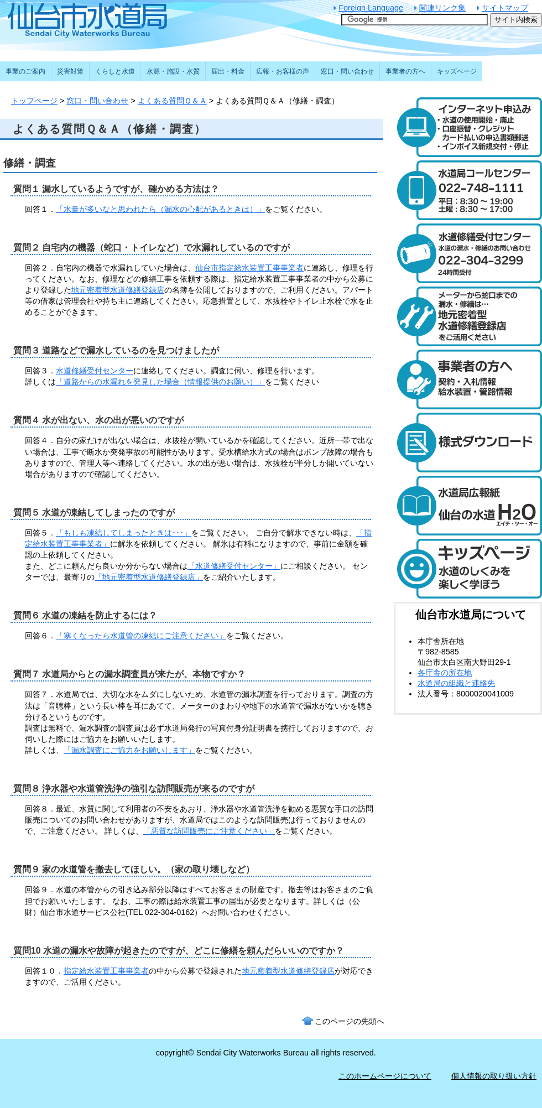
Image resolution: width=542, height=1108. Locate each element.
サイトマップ (505, 7)
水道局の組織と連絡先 (456, 683)
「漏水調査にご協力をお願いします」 (129, 750)
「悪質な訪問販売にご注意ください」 (209, 830)
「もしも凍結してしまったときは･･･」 (123, 532)
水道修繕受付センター (94, 370)
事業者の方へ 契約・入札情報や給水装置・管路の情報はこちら (468, 379)
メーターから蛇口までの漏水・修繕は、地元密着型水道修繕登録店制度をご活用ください (468, 316)
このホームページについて (384, 1075)
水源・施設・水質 (173, 71)
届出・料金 (227, 71)
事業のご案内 (25, 71)
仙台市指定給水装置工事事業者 (249, 267)
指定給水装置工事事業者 (106, 970)
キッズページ (457, 71)
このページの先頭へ (349, 1021)
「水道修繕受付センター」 (233, 565)
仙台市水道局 (110, 19)
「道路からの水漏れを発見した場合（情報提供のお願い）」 (160, 381)
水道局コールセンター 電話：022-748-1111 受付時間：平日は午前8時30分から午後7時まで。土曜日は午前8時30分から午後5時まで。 (468, 190)
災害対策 (70, 71)
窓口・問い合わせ (97, 100)
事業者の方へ (405, 71)
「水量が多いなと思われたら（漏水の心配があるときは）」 (160, 209)
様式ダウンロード (468, 442)
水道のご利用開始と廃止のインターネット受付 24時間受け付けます (468, 127)
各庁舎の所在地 (445, 672)
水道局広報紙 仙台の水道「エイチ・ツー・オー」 (468, 505)
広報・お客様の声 (282, 71)
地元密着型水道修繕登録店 (117, 289)
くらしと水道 (115, 71)
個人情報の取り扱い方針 (493, 1075)
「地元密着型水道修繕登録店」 (149, 577)
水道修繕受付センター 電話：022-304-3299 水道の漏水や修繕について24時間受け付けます (468, 253)
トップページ (34, 100)
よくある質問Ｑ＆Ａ (172, 100)
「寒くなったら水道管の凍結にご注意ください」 (141, 635)
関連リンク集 (442, 7)
